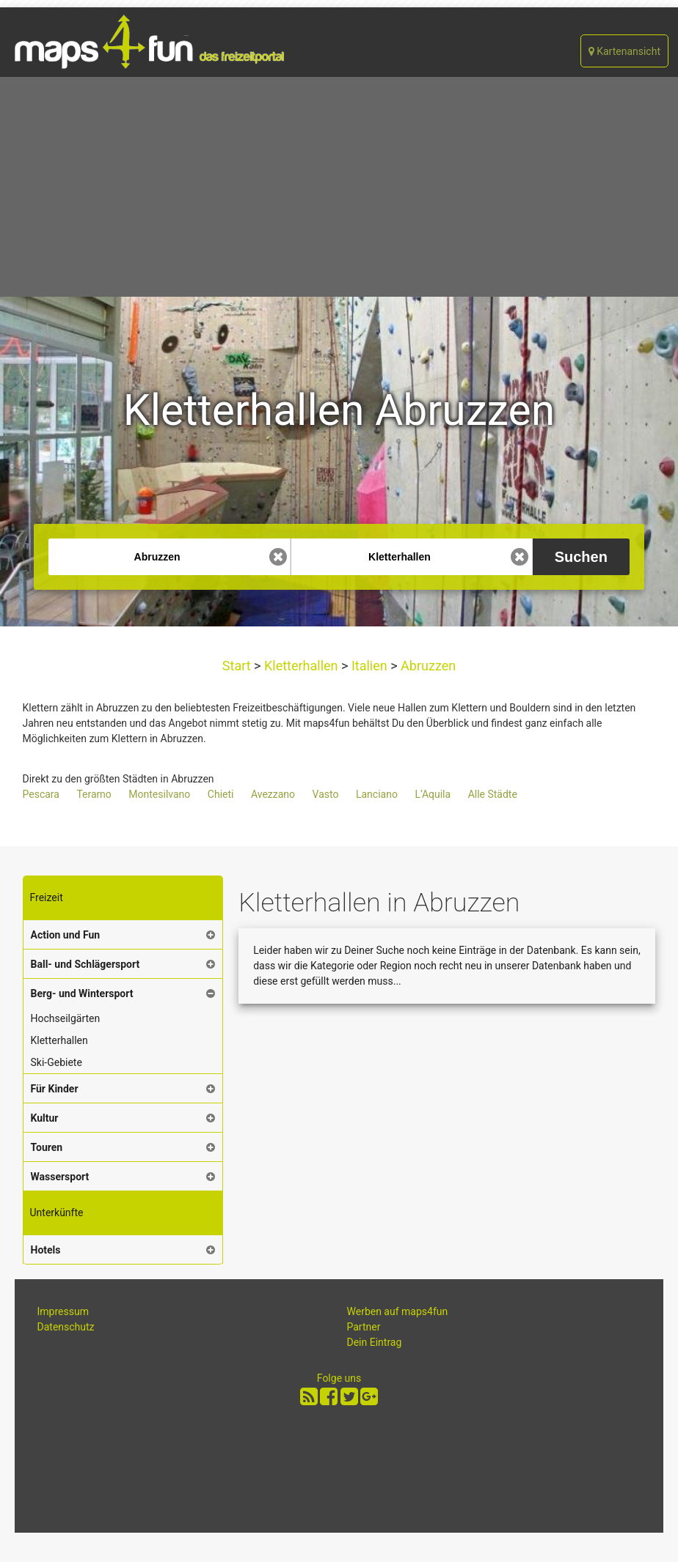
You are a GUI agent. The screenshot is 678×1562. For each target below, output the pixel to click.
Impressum (63, 1311)
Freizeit (46, 897)
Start (238, 665)
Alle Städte (492, 794)
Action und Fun (66, 935)
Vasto (326, 794)
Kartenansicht (624, 51)
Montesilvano (159, 794)
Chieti (221, 794)
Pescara (41, 794)
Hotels (46, 1250)
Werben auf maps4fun (397, 1311)
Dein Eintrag (374, 1342)
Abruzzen (427, 665)
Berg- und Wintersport (82, 993)
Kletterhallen (301, 665)
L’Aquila (433, 794)
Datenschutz (66, 1327)
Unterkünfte (57, 1212)
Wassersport (60, 1176)
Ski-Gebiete (56, 1062)
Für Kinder (55, 1089)
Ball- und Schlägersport (85, 964)
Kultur (45, 1118)
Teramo (93, 794)
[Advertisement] (339, 186)
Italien (369, 665)
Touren (47, 1147)
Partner (364, 1327)
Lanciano (377, 794)
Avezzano (273, 794)
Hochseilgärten (66, 1018)
